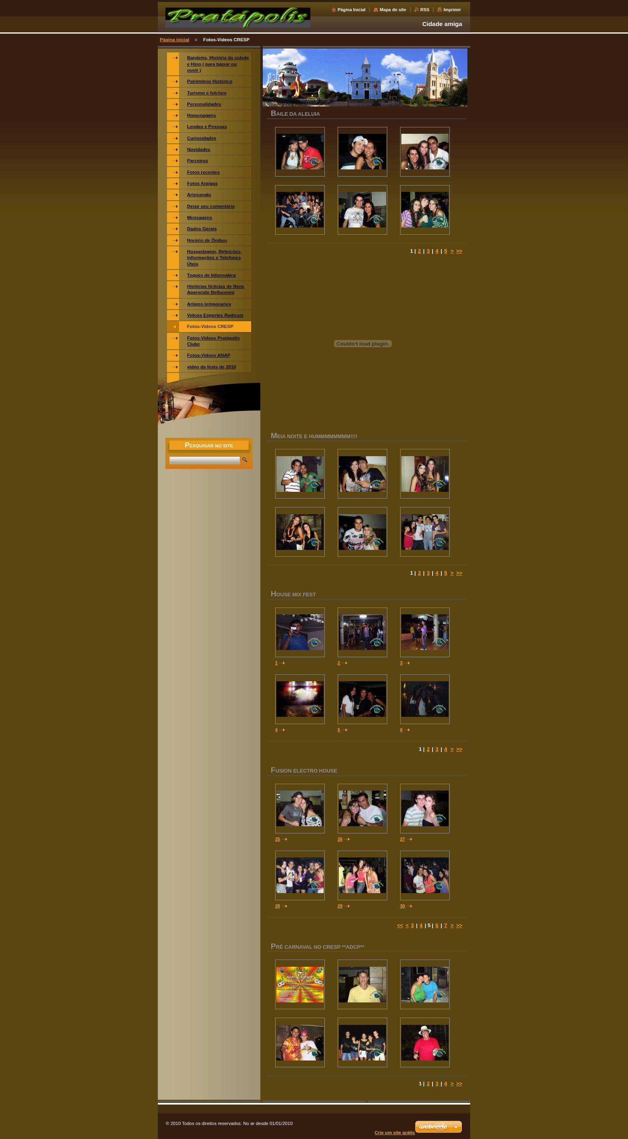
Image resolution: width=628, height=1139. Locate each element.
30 (402, 906)
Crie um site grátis (395, 1132)
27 (402, 839)
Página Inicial (352, 9)
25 (277, 839)
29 (340, 906)
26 (340, 839)
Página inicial (174, 39)
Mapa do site (393, 9)
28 (277, 906)
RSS (425, 9)
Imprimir (452, 9)
